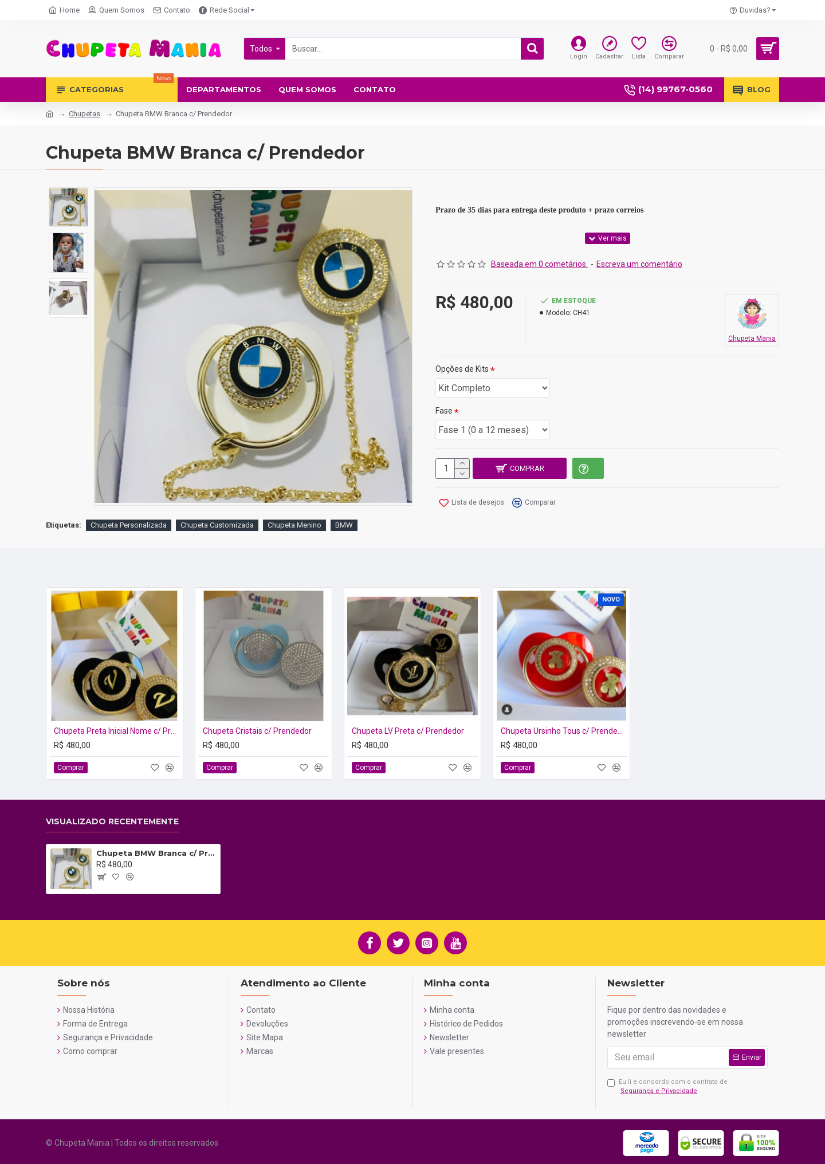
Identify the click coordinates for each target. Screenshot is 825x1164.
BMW (344, 525)
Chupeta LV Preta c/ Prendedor (408, 731)
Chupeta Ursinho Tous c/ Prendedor (564, 731)
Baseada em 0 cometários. (539, 264)
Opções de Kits (462, 368)
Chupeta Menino (294, 525)
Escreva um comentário (639, 264)
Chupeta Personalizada (129, 525)
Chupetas (84, 113)
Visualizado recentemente (112, 822)
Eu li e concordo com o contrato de (667, 1087)
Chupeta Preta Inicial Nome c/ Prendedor (117, 731)
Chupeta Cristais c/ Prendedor (257, 731)
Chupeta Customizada (217, 525)
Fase (444, 410)
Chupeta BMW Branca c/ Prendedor (156, 853)
